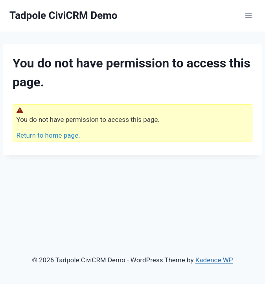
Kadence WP (214, 260)
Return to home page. (48, 135)
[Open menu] (248, 15)
